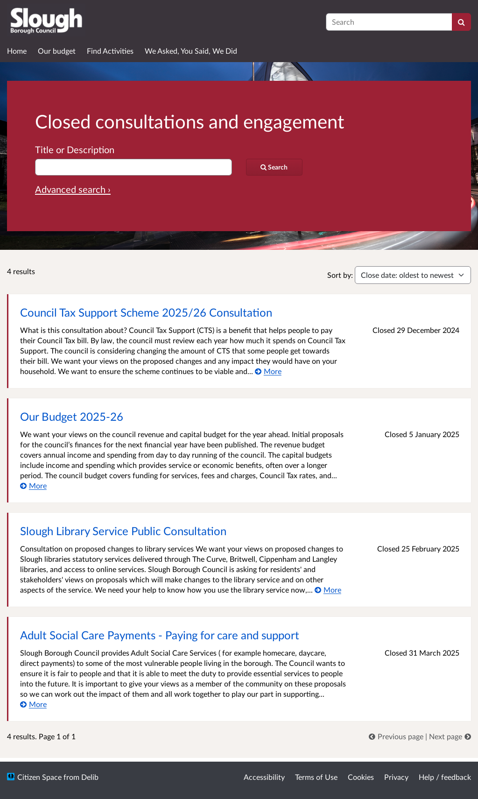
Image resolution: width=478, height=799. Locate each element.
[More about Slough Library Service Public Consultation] (328, 589)
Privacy (396, 776)
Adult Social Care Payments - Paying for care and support (159, 635)
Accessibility (264, 776)
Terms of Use (316, 776)
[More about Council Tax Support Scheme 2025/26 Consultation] (268, 371)
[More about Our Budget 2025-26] (33, 485)
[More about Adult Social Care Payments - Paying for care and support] (33, 704)
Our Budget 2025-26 (71, 416)
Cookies (361, 776)
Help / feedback (445, 776)
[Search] (461, 22)
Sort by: (340, 274)
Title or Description (74, 149)
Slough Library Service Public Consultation (123, 530)
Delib (89, 776)
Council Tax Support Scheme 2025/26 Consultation (146, 312)
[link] (397, 736)
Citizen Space (39, 776)
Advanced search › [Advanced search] (73, 189)
